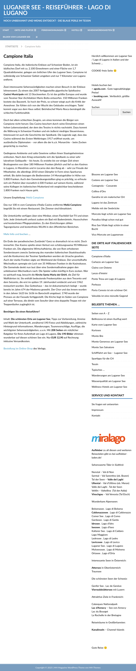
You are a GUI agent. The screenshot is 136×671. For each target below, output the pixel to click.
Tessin (95, 364)
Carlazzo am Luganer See (105, 261)
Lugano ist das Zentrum (104, 202)
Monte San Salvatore (103, 347)
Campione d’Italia (101, 256)
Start (6, 30)
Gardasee (97, 519)
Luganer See (98, 545)
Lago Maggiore (100, 534)
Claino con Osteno (102, 267)
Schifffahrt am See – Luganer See (110, 352)
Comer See (97, 516)
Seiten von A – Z (100, 313)
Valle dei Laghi (99, 486)
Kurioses (96, 330)
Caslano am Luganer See (105, 179)
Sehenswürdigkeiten (99, 30)
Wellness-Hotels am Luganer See (109, 386)
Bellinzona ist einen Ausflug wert (109, 318)
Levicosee (97, 542)
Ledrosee (96, 538)
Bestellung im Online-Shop (18, 348)
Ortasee (96, 553)
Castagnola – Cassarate (104, 185)
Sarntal (95, 475)
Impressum (97, 409)
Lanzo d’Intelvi (99, 273)
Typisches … (98, 369)
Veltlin (95, 490)
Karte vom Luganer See (104, 324)
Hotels (76, 30)
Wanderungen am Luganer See (108, 375)
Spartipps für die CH (103, 358)
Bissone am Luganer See (105, 174)
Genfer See (98, 585)
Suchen (96, 107)
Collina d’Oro (99, 191)
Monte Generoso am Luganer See (110, 341)
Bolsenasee (98, 508)
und (16, 233)
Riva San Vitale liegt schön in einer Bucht (110, 227)
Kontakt (96, 415)
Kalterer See (98, 530)
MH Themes (94, 667)
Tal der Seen (98, 479)
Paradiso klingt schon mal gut (107, 219)
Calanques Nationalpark (104, 604)
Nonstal (96, 471)
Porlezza (96, 284)
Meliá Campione (35, 197)
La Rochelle (98, 615)
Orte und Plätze (24, 30)
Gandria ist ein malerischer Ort (108, 196)
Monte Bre (97, 335)
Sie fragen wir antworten (105, 404)
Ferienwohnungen (52, 30)
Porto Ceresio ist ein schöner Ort (109, 290)
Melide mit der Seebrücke (105, 208)
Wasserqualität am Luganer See (109, 381)
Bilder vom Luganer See (16, 36)
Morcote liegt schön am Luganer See (111, 213)
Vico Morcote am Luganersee (107, 234)
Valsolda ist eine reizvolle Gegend (110, 295)
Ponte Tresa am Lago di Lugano (108, 278)
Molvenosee (98, 549)
